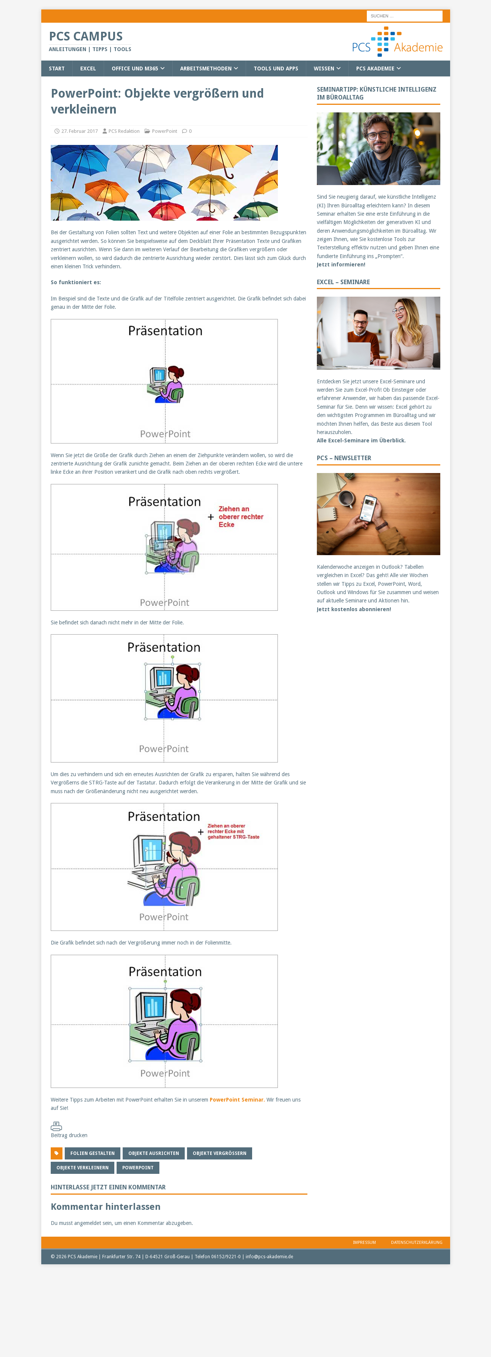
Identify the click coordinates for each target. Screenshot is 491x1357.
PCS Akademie (375, 68)
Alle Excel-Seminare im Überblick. (361, 440)
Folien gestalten (92, 1153)
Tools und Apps (276, 68)
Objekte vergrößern (219, 1153)
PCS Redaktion (124, 131)
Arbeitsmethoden (206, 68)
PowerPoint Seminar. (237, 1100)
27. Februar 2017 (79, 131)
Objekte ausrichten (153, 1153)
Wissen (324, 68)
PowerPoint (164, 131)
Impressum (364, 1242)
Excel (88, 68)
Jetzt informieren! (341, 264)
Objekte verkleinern (82, 1167)
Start (57, 68)
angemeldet (87, 1223)
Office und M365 (135, 68)
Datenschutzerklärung (417, 1242)
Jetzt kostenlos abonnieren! (354, 609)
